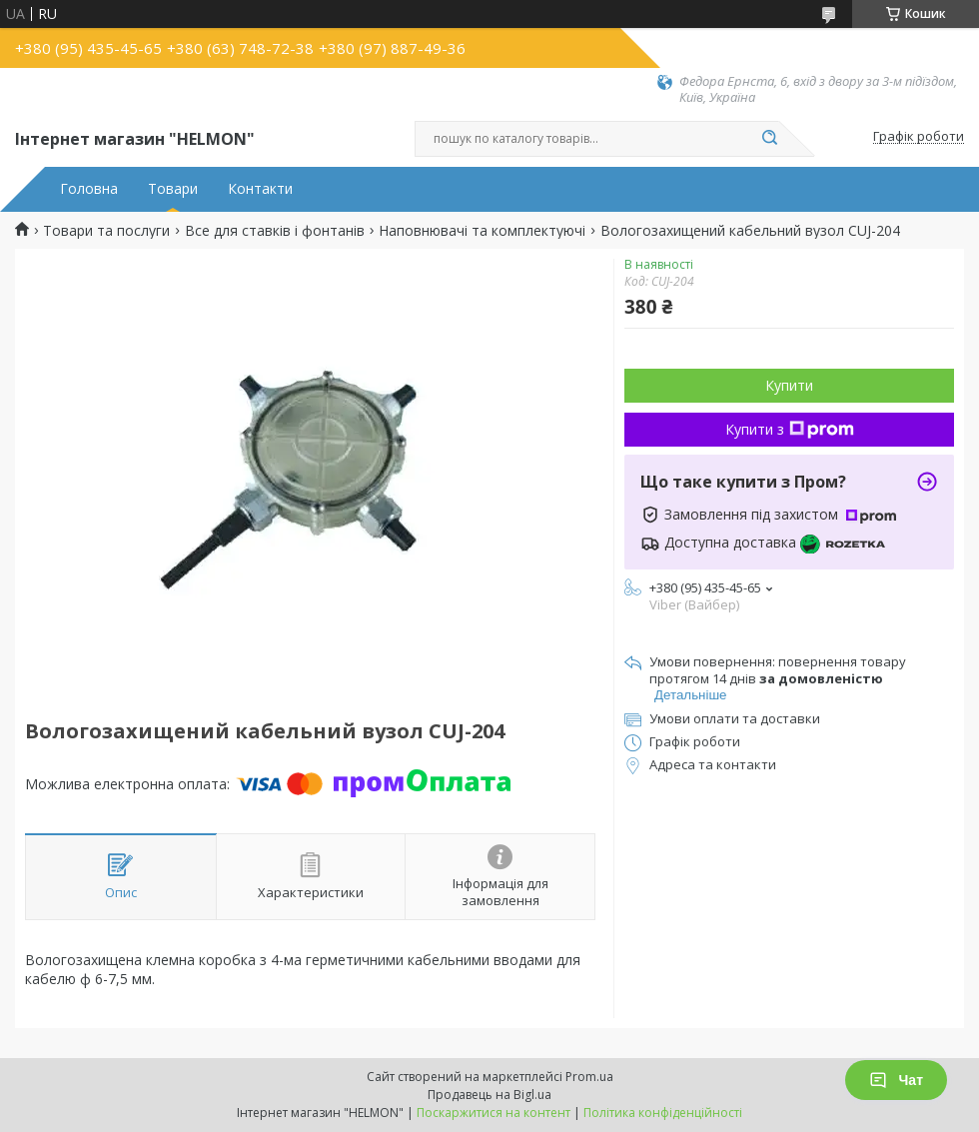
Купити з (789, 429)
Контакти (260, 189)
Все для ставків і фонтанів (275, 231)
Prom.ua (589, 1076)
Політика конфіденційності (662, 1112)
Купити (789, 385)
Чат (896, 1080)
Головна (89, 189)
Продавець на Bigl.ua (489, 1094)
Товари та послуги (106, 231)
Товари (173, 189)
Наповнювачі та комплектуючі (482, 231)
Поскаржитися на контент (493, 1112)
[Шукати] (769, 139)
